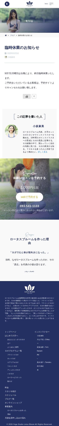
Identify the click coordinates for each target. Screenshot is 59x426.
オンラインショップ (13, 403)
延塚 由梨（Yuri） (43, 347)
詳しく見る (42, 152)
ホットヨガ (11, 358)
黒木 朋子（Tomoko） (44, 362)
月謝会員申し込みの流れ (15, 418)
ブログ (12, 35)
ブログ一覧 (9, 399)
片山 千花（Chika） (44, 339)
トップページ (10, 332)
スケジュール (10, 395)
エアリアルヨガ (12, 362)
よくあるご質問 (12, 347)
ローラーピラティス (14, 377)
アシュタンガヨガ (13, 370)
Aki (38, 355)
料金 (7, 387)
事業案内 (8, 406)
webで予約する (29, 197)
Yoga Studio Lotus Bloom (23, 424)
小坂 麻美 (40, 336)
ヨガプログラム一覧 (13, 351)
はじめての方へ (11, 336)
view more (29, 271)
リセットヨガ (12, 366)
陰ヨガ (9, 381)
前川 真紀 (40, 366)
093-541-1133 (29, 206)
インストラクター (42, 332)
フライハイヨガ (12, 355)
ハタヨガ (10, 374)
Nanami (39, 351)
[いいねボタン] (27, 96)
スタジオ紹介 (10, 391)
